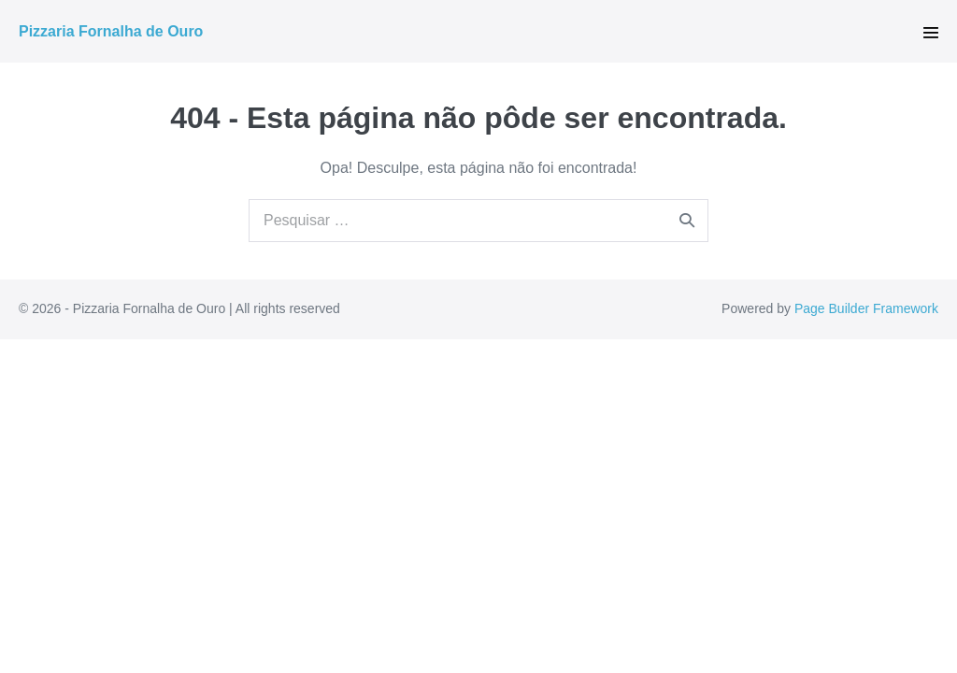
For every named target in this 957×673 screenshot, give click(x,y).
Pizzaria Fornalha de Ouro (111, 31)
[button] (930, 32)
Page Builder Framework (866, 308)
